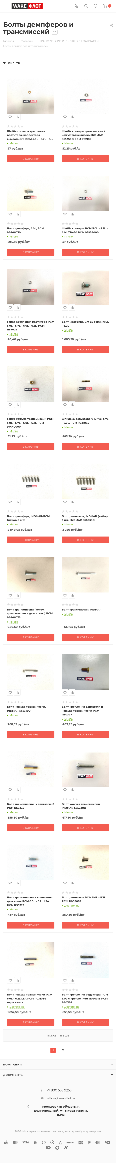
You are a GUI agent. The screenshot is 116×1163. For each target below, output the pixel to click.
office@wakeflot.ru (61, 1098)
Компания (12, 1064)
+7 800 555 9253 (59, 1090)
